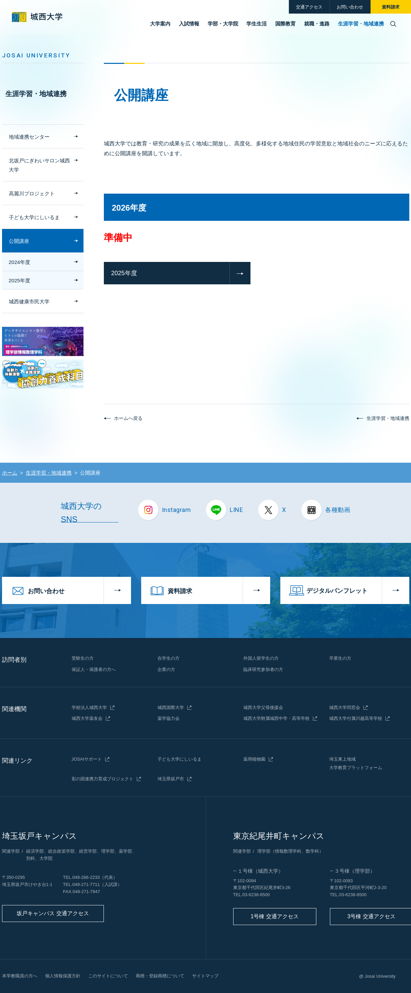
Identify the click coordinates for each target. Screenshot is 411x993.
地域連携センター (29, 137)
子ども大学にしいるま (34, 217)
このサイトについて (108, 975)
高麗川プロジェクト (32, 193)
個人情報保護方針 (62, 975)
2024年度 (19, 262)
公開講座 (19, 241)
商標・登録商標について (160, 975)
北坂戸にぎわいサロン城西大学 (39, 165)
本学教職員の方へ (19, 975)
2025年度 (124, 273)
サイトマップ (205, 975)
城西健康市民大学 (29, 301)
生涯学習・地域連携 (36, 93)
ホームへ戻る (128, 418)
